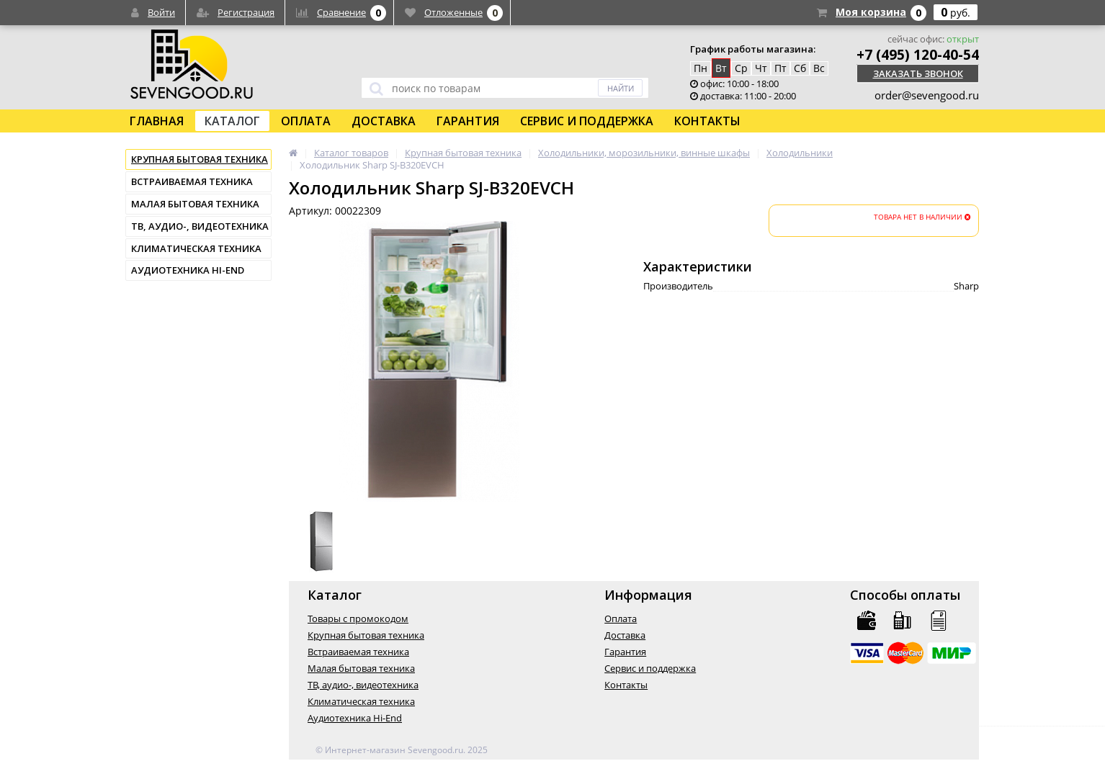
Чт (761, 68)
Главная (157, 121)
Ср (741, 68)
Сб (800, 68)
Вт (721, 68)
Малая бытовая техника (195, 203)
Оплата (306, 121)
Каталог (232, 121)
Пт (780, 68)
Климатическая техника (196, 248)
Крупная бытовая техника (199, 159)
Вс (819, 68)
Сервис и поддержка (586, 121)
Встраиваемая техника (192, 181)
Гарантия (468, 121)
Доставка (384, 121)
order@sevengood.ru (926, 95)
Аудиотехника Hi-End (187, 270)
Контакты (707, 121)
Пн (700, 68)
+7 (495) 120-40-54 (917, 54)
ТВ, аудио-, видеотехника (200, 226)
